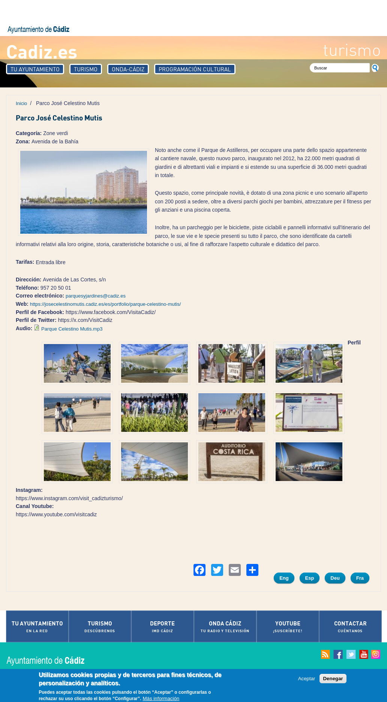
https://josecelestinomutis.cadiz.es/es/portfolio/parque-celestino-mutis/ (105, 304)
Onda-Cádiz (128, 69)
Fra (360, 578)
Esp (309, 578)
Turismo (86, 69)
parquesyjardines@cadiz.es (96, 296)
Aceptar (306, 679)
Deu (335, 578)
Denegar (333, 679)
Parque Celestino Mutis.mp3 (71, 329)
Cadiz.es (41, 50)
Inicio (21, 103)
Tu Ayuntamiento (35, 69)
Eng (284, 578)
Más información (160, 699)
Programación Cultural (195, 69)
